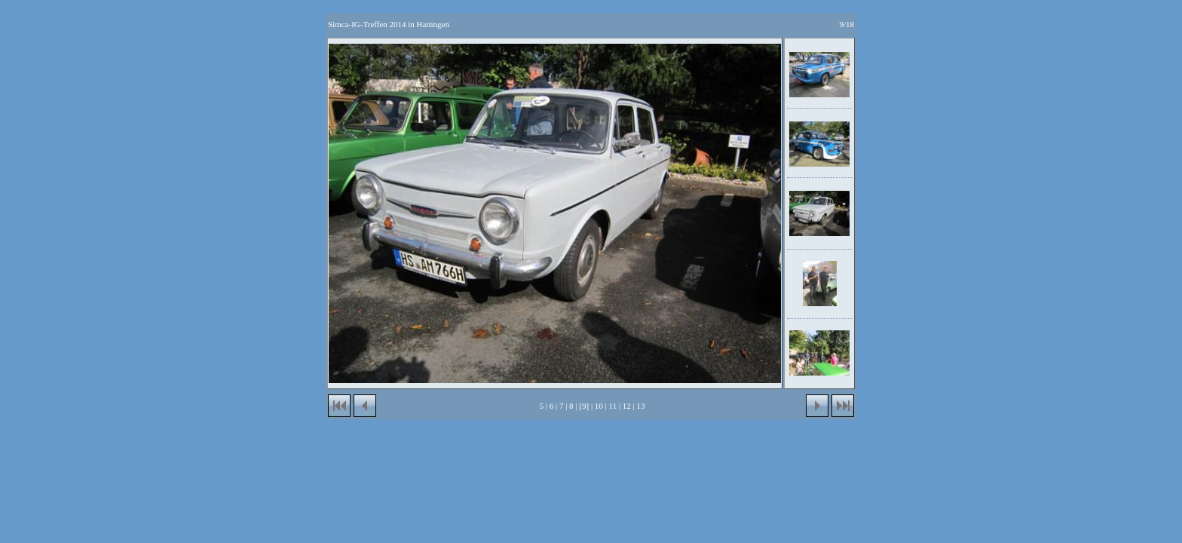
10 (599, 405)
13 (641, 405)
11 (613, 405)
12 (627, 405)
